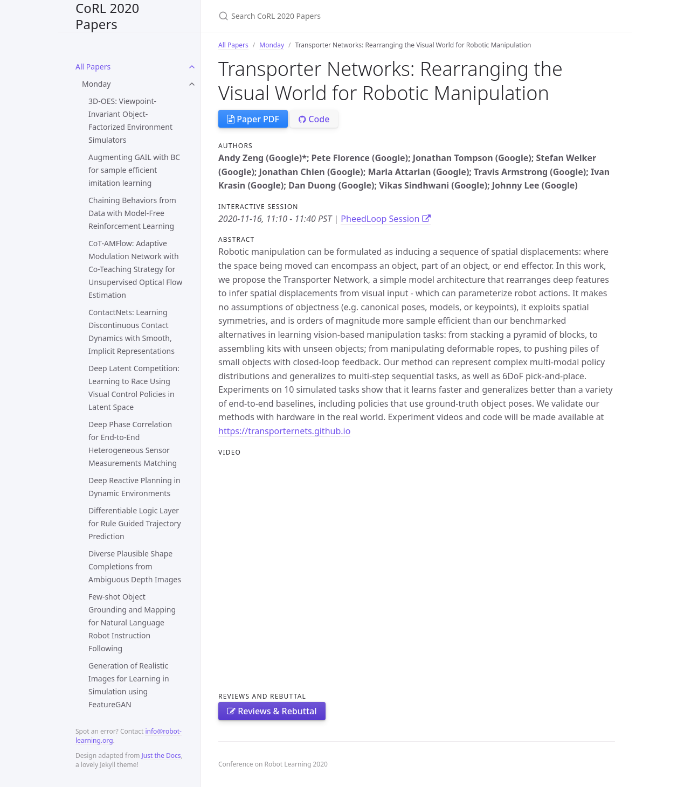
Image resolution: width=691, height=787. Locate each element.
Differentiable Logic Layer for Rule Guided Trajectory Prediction (134, 523)
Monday (96, 84)
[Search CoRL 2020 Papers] (345, 16)
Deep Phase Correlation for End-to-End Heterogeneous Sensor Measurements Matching (132, 443)
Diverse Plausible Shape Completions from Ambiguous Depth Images (134, 566)
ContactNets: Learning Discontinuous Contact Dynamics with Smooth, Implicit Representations (131, 331)
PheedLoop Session (385, 219)
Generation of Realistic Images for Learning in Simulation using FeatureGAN (128, 684)
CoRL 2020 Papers (107, 16)
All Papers (92, 66)
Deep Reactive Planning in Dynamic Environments (134, 486)
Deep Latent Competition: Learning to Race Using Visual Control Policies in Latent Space (133, 387)
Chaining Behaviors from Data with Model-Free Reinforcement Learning (132, 213)
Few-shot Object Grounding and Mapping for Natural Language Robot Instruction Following (132, 622)
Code (314, 119)
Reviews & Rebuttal (272, 711)
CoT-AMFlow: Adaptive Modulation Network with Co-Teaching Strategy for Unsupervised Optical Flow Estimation (135, 269)
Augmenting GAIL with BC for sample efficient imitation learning (134, 170)
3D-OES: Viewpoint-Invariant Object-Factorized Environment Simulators (130, 120)
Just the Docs (161, 755)
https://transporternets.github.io (284, 431)
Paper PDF (253, 119)
